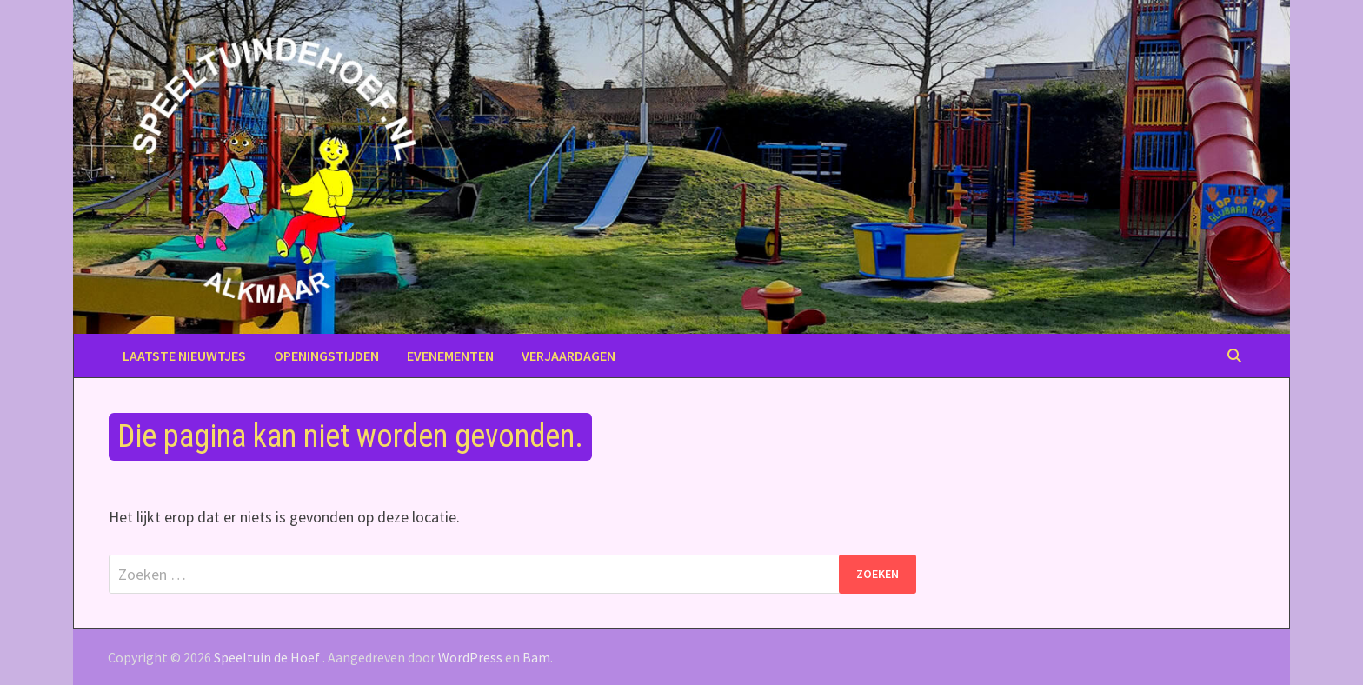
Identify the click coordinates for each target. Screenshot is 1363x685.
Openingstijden (326, 355)
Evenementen (450, 355)
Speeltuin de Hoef (267, 657)
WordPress (470, 657)
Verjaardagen (568, 355)
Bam (536, 657)
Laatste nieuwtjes (184, 355)
